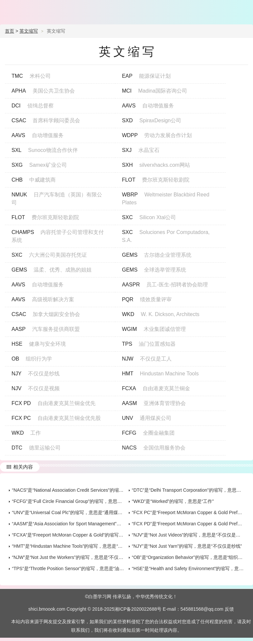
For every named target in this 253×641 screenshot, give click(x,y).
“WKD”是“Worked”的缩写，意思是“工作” (173, 501)
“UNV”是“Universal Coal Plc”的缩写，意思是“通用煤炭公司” (72, 512)
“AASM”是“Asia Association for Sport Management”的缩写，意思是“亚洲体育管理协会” (100, 523)
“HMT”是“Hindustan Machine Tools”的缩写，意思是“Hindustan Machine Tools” (91, 546)
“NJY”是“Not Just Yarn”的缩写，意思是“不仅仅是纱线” (187, 546)
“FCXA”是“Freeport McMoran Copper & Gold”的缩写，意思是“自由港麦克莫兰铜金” (97, 535)
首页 (9, 31)
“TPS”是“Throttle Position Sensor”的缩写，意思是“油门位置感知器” (80, 568)
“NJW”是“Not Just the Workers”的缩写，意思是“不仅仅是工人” (75, 557)
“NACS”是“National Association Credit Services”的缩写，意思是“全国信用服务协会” (97, 490)
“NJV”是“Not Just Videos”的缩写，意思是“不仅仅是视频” (189, 535)
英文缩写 (28, 31)
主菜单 (244, 10)
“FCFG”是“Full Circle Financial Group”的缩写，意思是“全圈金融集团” (82, 501)
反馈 (229, 609)
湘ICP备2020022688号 (137, 609)
